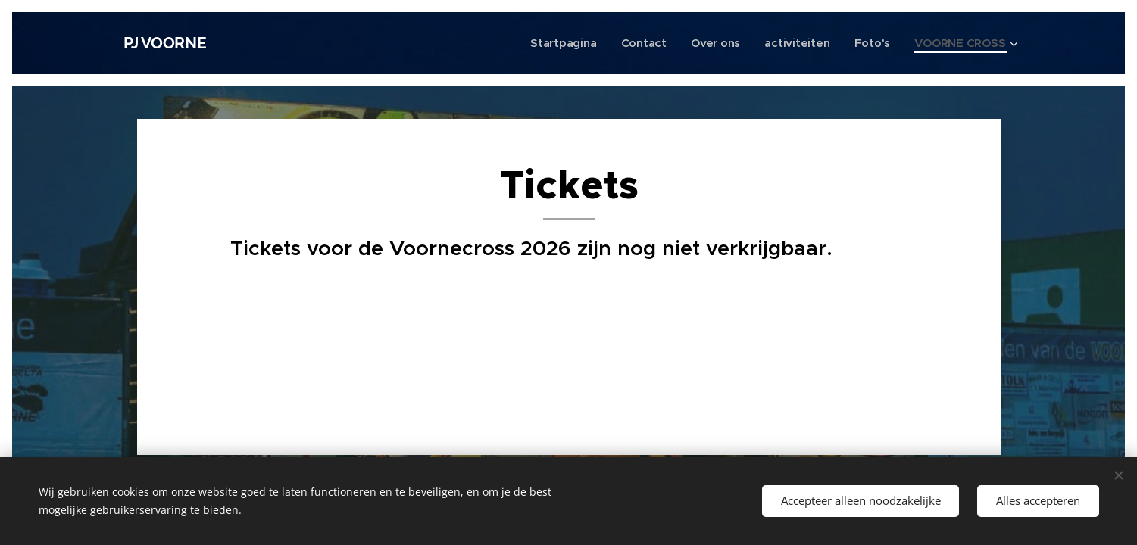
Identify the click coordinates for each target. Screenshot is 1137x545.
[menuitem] (559, 43)
